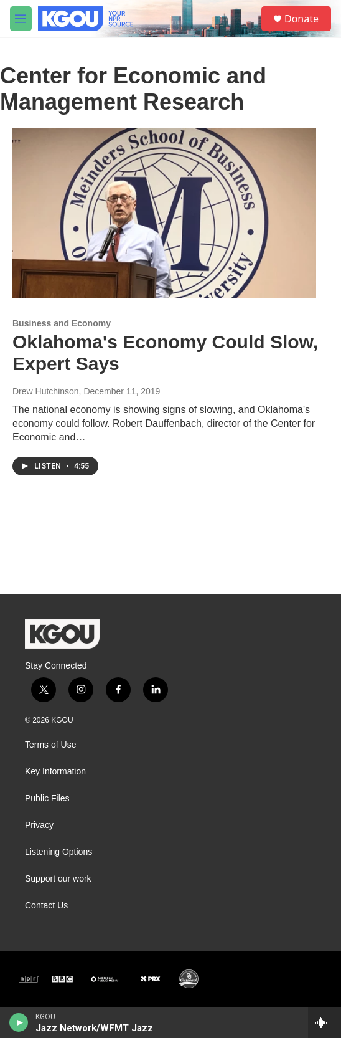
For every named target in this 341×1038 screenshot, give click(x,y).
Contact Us (46, 905)
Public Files (47, 798)
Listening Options (58, 852)
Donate (301, 18)
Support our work (58, 878)
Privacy (39, 825)
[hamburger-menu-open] (21, 18)
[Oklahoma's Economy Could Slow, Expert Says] (164, 213)
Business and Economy (61, 323)
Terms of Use (50, 745)
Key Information (55, 771)
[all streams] (324, 1022)
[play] (19, 1022)
